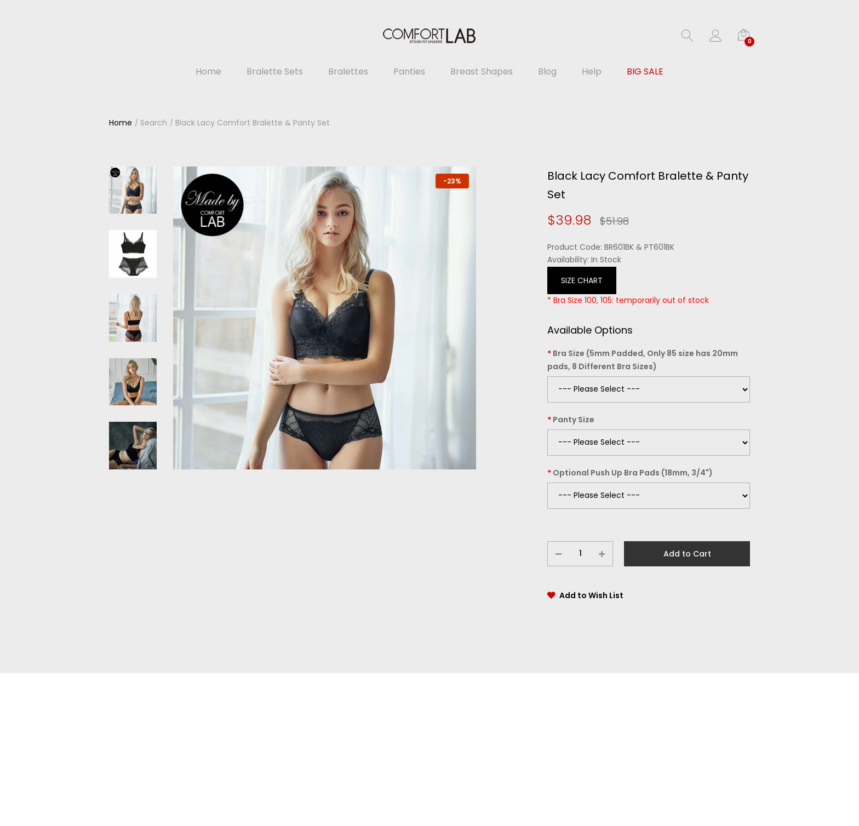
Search (153, 122)
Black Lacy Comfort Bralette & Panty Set (252, 122)
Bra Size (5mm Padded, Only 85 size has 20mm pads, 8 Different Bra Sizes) (642, 360)
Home (120, 122)
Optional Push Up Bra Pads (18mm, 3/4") (633, 472)
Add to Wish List (591, 595)
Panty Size (573, 419)
